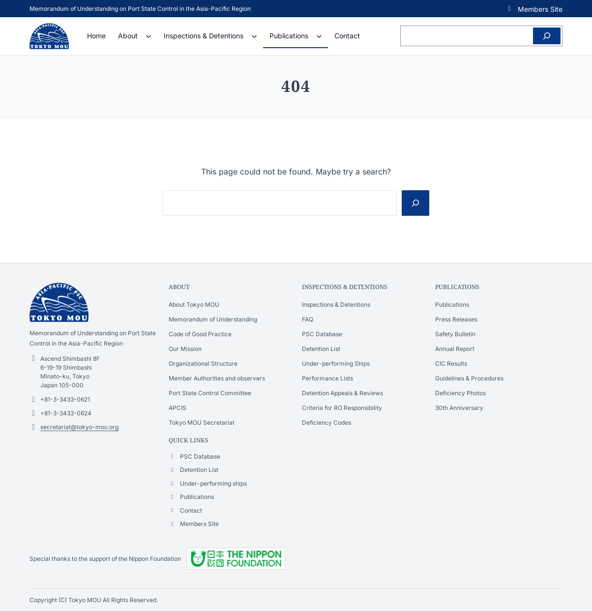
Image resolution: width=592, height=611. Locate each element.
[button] (533, 8)
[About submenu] (148, 36)
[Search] (547, 36)
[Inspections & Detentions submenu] (254, 36)
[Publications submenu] (319, 36)
